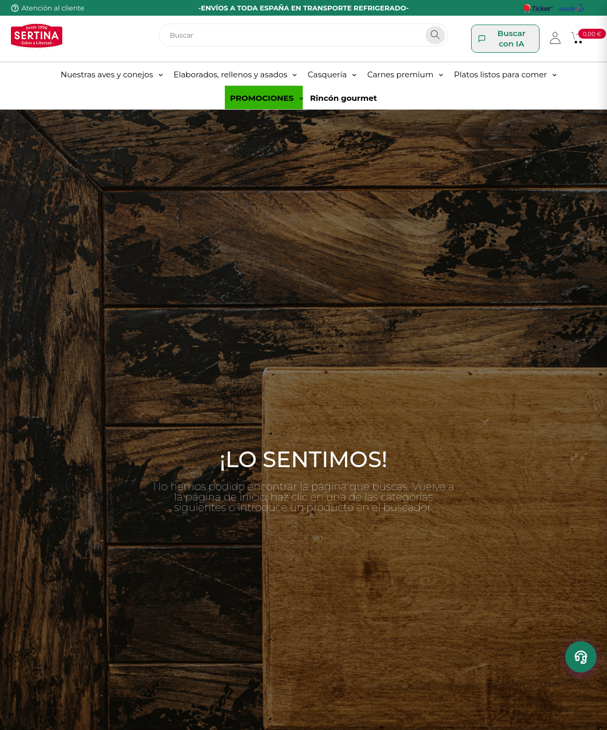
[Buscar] (304, 35)
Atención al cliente (52, 8)
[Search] (435, 35)
